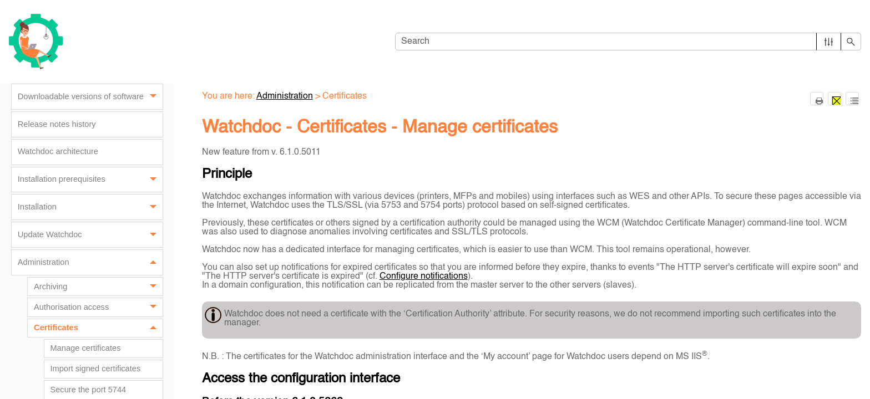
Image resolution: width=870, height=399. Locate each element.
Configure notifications (424, 276)
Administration (90, 262)
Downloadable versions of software (90, 96)
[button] (828, 41)
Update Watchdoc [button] (90, 234)
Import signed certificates (95, 368)
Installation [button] (90, 207)
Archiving (98, 286)
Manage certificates (85, 348)
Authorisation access (98, 307)
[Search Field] (628, 41)
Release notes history (57, 124)
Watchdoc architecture (58, 151)
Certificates (98, 328)
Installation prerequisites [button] (90, 179)
